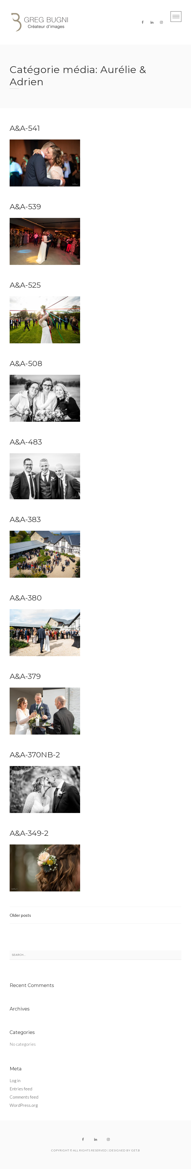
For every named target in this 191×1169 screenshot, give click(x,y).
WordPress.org (24, 1105)
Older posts (20, 915)
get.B (135, 1150)
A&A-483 (26, 441)
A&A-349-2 (29, 833)
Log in (15, 1080)
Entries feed (21, 1088)
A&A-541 (25, 128)
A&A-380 (26, 597)
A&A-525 (25, 285)
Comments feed (24, 1096)
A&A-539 (25, 206)
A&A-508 (26, 363)
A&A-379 (25, 676)
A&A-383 (25, 519)
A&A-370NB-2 (35, 754)
